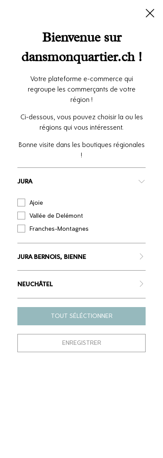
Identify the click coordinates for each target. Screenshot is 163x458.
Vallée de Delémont (50, 215)
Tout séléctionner (82, 316)
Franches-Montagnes (53, 228)
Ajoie (30, 202)
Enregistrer (81, 343)
